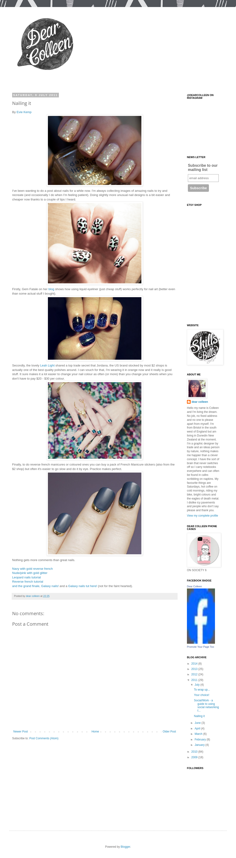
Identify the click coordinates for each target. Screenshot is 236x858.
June (198, 723)
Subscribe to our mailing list (203, 167)
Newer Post (20, 731)
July (197, 684)
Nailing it (199, 716)
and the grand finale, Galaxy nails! (35, 586)
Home (95, 731)
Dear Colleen (194, 586)
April (198, 728)
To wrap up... (202, 689)
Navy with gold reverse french (32, 568)
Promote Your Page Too (200, 646)
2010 (194, 751)
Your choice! (201, 695)
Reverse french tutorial (27, 581)
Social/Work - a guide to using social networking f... (206, 705)
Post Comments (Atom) (43, 738)
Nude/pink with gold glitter (29, 573)
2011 (194, 680)
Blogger (125, 846)
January (200, 745)
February (201, 739)
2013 (194, 669)
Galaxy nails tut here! (82, 586)
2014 (194, 663)
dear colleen (200, 401)
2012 (194, 674)
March (199, 734)
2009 (194, 757)
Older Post (169, 731)
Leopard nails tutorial (26, 577)
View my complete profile (202, 515)
